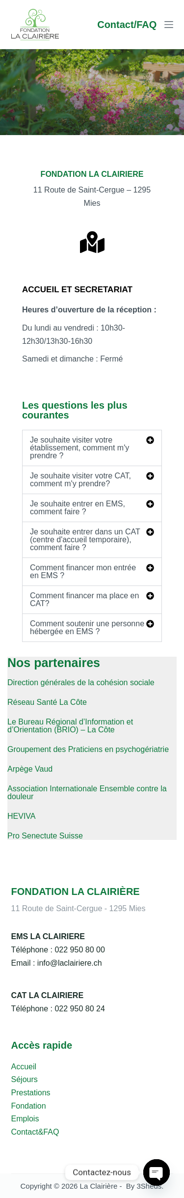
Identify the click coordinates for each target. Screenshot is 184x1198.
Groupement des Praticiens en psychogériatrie (88, 749)
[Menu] (168, 24)
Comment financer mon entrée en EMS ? (83, 571)
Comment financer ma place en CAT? (84, 599)
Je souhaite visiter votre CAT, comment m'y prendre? (80, 480)
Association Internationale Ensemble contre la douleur (87, 792)
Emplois (25, 1118)
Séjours (24, 1079)
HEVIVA (21, 816)
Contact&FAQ (35, 1132)
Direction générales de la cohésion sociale (81, 682)
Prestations (31, 1092)
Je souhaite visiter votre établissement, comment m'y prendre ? (79, 448)
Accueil (24, 1066)
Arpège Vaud (30, 769)
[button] (92, 448)
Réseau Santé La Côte (47, 702)
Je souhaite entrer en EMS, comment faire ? (77, 508)
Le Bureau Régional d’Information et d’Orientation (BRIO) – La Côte (70, 726)
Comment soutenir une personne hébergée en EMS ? (87, 627)
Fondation (28, 1106)
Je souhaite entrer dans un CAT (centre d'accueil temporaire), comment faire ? (85, 540)
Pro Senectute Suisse (45, 836)
